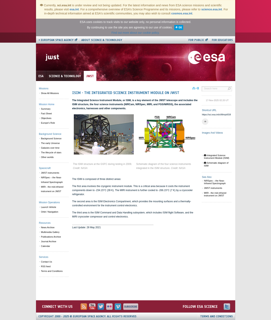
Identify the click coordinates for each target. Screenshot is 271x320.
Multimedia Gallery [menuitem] (50, 232)
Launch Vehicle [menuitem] (48, 207)
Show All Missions (50, 93)
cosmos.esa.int (181, 13)
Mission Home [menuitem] (46, 104)
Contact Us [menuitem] (46, 262)
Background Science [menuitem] (51, 138)
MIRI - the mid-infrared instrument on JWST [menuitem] (52, 189)
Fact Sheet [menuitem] (46, 113)
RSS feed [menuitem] (46, 266)
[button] (205, 121)
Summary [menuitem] (46, 109)
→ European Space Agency (56, 40)
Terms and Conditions (216, 316)
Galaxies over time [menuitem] (50, 148)
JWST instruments (213, 188)
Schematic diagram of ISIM (216, 164)
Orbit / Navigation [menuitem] (49, 212)
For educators (222, 40)
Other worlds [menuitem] (47, 157)
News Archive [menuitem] (48, 227)
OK (180, 27)
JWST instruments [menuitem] (50, 173)
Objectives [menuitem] (46, 118)
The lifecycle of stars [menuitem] (51, 152)
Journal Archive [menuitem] (48, 241)
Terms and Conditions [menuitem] (52, 271)
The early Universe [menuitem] (50, 143)
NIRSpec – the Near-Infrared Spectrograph (215, 182)
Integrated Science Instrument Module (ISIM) (216, 156)
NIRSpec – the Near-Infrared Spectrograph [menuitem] (52, 179)
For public (196, 40)
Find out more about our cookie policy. (135, 32)
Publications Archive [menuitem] (51, 237)
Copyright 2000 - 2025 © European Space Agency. (87, 316)
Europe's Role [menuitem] (48, 123)
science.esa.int (211, 9)
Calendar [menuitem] (45, 246)
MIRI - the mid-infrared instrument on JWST (215, 194)
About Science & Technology (101, 40)
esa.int (74, 9)
